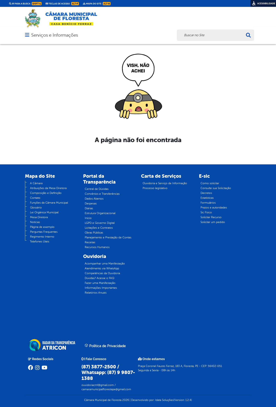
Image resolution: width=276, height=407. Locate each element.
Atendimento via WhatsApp (102, 268)
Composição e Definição (46, 193)
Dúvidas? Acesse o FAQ (99, 278)
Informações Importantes (101, 287)
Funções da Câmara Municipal (49, 202)
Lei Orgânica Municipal (44, 212)
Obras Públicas (94, 232)
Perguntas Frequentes (44, 231)
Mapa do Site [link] (97, 3)
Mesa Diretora (39, 217)
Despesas (91, 203)
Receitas (90, 242)
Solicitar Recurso (211, 217)
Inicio (88, 218)
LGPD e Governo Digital (100, 222)
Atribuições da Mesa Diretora (48, 188)
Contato (35, 197)
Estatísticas (207, 197)
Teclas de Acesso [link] (62, 3)
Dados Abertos (94, 198)
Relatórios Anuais (96, 292)
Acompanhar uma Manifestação (105, 263)
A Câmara (36, 183)
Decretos (206, 193)
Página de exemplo (42, 226)
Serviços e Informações (54, 35)
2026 (125, 400)
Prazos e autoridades (214, 207)
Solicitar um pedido (213, 222)
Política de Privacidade (105, 346)
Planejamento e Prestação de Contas (108, 237)
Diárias (89, 208)
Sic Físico (206, 212)
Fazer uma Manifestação (100, 282)
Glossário (36, 207)
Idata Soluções (164, 400)
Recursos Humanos (97, 247)
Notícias (35, 222)
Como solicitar (210, 183)
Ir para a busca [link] (25, 3)
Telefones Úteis (39, 241)
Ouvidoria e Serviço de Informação (165, 183)
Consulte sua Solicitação (216, 188)
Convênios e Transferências (102, 193)
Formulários (208, 202)
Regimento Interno (42, 236)
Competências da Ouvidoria (102, 273)
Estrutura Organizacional (100, 213)
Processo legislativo (155, 188)
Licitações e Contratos (99, 227)
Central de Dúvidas (97, 188)
